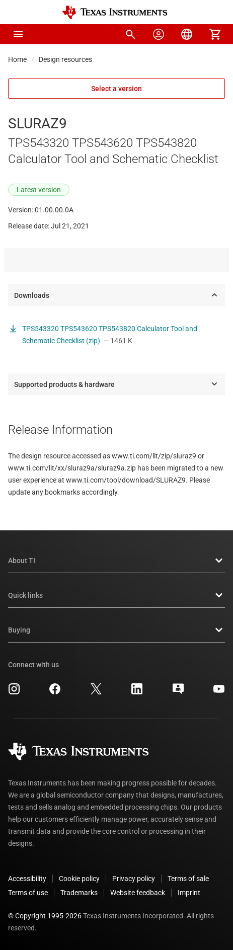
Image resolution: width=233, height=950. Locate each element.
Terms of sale (188, 879)
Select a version (116, 89)
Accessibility (27, 879)
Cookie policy (79, 879)
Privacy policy (133, 879)
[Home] (115, 12)
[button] (18, 34)
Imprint (189, 893)
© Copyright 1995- (45, 916)
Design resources (65, 59)
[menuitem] (130, 34)
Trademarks (79, 893)
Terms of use (28, 893)
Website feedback (137, 893)
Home (17, 59)
